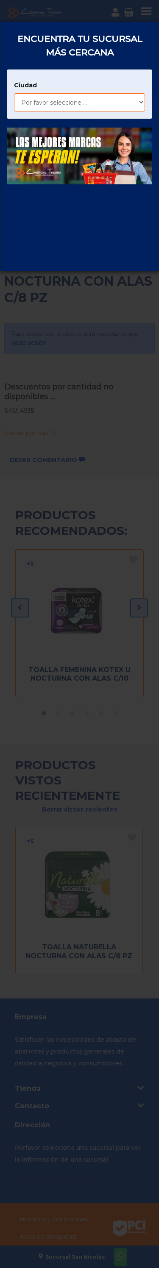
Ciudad (25, 53)
